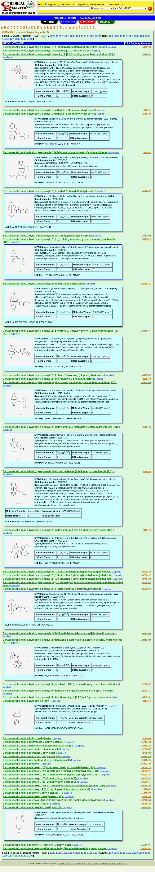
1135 (147, 36)
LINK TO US (121, 864)
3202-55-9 (147, 471)
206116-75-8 (145, 775)
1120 (52, 36)
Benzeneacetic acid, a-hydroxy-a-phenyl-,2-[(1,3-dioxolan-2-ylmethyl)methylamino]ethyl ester (58, 575)
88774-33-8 (146, 583)
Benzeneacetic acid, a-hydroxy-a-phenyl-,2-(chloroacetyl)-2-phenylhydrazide (48, 378)
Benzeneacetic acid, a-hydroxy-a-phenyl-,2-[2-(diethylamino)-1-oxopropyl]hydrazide (52, 588)
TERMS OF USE (65, 864)
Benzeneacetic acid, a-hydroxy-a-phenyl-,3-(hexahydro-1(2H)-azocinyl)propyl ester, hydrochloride (60, 684)
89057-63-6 (146, 633)
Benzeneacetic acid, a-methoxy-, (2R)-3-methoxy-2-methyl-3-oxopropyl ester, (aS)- (51, 774)
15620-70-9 (146, 47)
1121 (58, 36)
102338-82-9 (145, 640)
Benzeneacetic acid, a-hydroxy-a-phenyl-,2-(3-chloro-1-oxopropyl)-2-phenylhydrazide (53, 375)
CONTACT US (107, 864)
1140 (30, 38)
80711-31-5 (146, 572)
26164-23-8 (146, 797)
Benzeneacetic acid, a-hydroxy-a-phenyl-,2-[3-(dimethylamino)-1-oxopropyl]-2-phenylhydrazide (58, 633)
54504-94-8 (146, 114)
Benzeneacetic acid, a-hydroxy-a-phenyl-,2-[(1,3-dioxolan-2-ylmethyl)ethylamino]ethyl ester (56, 571)
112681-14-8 (145, 746)
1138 (17, 38)
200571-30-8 (145, 804)
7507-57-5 (147, 152)
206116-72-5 (145, 786)
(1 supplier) (110, 47)
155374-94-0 (145, 793)
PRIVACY (79, 864)
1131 (122, 36)
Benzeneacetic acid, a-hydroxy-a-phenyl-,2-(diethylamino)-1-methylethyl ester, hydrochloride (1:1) (60, 426)
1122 (65, 36)
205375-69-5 (145, 764)
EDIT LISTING (92, 864)
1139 (23, 38)
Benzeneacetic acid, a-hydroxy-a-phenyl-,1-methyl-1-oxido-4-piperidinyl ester (48, 110)
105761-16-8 (145, 742)
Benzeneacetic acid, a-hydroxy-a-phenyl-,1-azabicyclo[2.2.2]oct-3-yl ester (46, 50)
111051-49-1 (145, 110)
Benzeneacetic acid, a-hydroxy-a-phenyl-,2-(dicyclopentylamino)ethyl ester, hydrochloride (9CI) (59, 382)
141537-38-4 (145, 845)
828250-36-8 (145, 800)
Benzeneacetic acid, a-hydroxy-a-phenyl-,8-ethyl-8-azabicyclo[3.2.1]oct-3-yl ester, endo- (54, 697)
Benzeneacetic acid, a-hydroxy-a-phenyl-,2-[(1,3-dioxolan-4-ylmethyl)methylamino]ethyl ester (58, 578)
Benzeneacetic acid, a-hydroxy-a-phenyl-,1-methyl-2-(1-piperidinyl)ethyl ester (48, 113)
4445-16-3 (147, 701)
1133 (135, 36)
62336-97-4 (146, 760)
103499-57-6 (145, 757)
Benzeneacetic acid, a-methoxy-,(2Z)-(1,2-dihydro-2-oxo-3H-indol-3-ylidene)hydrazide (53, 800)
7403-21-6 (147, 530)
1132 (128, 36)
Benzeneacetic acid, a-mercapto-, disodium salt (31, 749)
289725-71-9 (145, 767)
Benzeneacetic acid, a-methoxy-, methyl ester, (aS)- (33, 796)
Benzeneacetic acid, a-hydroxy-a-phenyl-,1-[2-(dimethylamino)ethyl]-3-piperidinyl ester (54, 47)
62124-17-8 (146, 379)
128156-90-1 (145, 589)
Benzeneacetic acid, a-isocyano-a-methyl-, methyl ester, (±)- (38, 745)
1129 (110, 36)
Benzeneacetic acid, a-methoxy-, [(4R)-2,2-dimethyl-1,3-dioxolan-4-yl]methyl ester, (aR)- (54, 785)
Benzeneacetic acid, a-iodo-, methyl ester (27, 738)
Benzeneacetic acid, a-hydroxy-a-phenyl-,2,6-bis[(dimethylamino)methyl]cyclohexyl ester (55, 152)
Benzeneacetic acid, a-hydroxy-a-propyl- (26, 700)
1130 (116, 36)
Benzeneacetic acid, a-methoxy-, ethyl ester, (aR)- (32, 792)
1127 (96, 36)
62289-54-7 (146, 749)
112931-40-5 (145, 789)
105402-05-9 (145, 807)
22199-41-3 (146, 691)
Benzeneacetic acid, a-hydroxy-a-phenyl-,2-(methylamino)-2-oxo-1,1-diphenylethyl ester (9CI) (57, 530)
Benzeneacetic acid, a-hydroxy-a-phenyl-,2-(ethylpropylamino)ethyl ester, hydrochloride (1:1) (57, 471)
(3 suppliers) (100, 191)
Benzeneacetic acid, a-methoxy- (21, 763)
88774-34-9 (146, 579)
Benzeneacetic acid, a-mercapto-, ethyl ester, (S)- (31, 756)
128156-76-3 (145, 284)
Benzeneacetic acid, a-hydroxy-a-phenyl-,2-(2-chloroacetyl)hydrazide (43, 283)
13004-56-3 (146, 54)
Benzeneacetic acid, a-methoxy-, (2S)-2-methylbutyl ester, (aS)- (40, 781)
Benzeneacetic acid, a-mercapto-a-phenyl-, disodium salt (36, 760)
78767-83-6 (146, 738)
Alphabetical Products (65, 18)
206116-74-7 (145, 771)
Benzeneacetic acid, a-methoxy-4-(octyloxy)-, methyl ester (37, 844)
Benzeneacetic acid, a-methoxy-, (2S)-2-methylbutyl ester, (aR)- (40, 778)
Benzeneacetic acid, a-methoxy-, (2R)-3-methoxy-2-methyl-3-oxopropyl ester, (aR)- (51, 771)
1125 (83, 36)
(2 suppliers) (113, 152)
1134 (141, 36)
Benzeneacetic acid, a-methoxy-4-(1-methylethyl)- (32, 807)
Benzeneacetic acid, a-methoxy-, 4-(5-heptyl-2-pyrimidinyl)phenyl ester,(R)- (47, 789)
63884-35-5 (146, 191)
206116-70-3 (145, 778)
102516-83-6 (145, 383)
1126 (89, 36)
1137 (11, 38)
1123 (71, 36)
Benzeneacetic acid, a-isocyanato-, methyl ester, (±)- (33, 741)
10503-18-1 (146, 427)
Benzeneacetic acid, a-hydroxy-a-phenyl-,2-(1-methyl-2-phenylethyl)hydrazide (48, 191)
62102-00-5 (146, 684)
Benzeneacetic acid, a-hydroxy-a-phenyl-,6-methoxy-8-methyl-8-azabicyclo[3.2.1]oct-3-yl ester (58, 690)
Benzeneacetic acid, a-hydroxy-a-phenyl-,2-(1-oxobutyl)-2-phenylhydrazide (47, 235)
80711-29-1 (146, 575)
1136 (5, 38)
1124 (77, 36)
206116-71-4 (145, 782)
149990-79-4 (145, 331)
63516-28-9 (146, 697)
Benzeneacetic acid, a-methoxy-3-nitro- (26, 803)
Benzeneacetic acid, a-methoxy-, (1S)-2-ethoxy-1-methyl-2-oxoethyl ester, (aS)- (49, 767)
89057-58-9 (146, 375)
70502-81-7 (146, 239)
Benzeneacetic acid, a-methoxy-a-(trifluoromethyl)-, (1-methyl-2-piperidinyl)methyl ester (54, 848)
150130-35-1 (145, 849)
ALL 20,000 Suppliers (90, 18)
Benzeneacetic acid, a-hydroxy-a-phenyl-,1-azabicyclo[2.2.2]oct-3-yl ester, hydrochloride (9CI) (58, 54)
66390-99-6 (146, 236)
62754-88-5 (146, 753)
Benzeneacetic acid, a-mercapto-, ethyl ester (29, 752)
